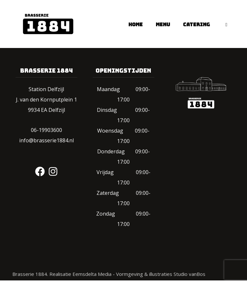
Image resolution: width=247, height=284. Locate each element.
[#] (39, 171)
